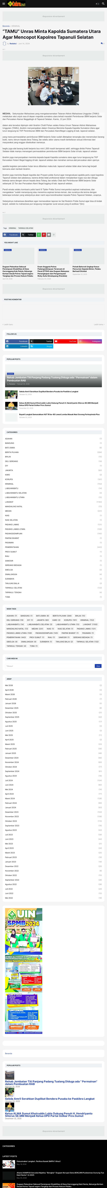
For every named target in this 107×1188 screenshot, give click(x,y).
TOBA (53, 597)
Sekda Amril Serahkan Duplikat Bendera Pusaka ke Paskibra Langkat (48, 391)
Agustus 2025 (53, 721)
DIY (53, 465)
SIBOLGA (53, 570)
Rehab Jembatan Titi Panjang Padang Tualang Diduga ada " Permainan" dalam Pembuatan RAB (51, 1083)
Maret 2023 (53, 852)
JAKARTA (53, 470)
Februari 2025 (53, 748)
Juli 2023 (53, 834)
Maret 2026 (53, 694)
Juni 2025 (53, 730)
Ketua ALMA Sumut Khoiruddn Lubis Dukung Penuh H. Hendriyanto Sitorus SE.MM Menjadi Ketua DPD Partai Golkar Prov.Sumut (58, 404)
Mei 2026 (53, 685)
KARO (53, 474)
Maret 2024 (53, 798)
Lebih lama (98, 324)
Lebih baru (8, 324)
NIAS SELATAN (53, 520)
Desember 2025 (53, 708)
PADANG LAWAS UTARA (53, 529)
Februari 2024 (53, 803)
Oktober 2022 (53, 875)
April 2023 (53, 848)
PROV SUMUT (53, 551)
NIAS (53, 515)
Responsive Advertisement (53, 16)
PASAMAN (53, 542)
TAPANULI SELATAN (25, 228)
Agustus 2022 (53, 884)
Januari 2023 (53, 861)
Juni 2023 (53, 839)
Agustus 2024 (53, 776)
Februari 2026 (53, 699)
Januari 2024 (53, 807)
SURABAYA (53, 579)
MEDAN (53, 511)
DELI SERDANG (53, 461)
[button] (3, 4)
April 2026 (53, 690)
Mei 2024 (53, 789)
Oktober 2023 (53, 821)
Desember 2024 (53, 758)
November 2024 (53, 762)
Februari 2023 (53, 857)
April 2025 (53, 739)
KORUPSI (53, 479)
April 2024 (53, 794)
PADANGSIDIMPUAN (53, 533)
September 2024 (53, 771)
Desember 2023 (53, 812)
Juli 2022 (53, 889)
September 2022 (53, 880)
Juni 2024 (53, 785)
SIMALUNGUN (53, 574)
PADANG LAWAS (53, 524)
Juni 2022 (53, 893)
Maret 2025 (53, 744)
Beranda (6, 26)
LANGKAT (53, 502)
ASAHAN (53, 438)
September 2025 (53, 717)
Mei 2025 (53, 735)
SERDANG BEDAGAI (53, 565)
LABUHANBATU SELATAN (53, 493)
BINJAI (53, 456)
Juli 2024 (53, 780)
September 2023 (53, 825)
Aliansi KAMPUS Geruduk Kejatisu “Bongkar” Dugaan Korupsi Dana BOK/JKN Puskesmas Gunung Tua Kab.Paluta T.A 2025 (60, 1174)
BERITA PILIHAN (53, 452)
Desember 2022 (53, 866)
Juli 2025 (53, 726)
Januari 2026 (53, 703)
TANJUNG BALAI (53, 583)
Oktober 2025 (53, 712)
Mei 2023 (53, 843)
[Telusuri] (50, 666)
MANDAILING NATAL (53, 506)
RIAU (53, 556)
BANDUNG (53, 443)
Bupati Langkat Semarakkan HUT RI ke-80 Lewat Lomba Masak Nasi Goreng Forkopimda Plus (59, 414)
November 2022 (53, 870)
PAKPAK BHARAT (53, 538)
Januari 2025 (53, 753)
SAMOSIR (53, 561)
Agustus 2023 (53, 830)
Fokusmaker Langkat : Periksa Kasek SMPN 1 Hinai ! (39, 1161)
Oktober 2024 (53, 767)
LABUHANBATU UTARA (53, 497)
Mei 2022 (53, 898)
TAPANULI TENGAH (53, 592)
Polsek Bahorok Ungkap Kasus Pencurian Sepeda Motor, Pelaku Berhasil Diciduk (87, 269)
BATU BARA (53, 447)
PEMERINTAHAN (53, 547)
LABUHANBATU (53, 488)
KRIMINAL (16, 26)
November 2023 (53, 816)
